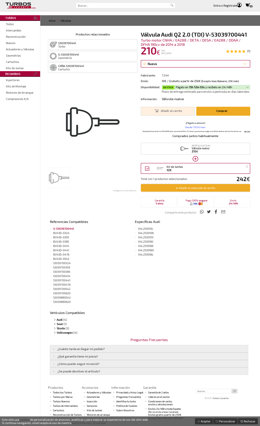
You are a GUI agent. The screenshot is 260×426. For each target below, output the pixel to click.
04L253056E (146, 245)
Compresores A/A (17, 98)
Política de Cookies (126, 405)
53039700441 (61, 280)
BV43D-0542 (61, 258)
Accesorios (90, 387)
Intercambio (13, 30)
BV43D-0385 (61, 241)
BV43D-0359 (61, 237)
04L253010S (145, 237)
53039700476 (61, 284)
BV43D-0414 (61, 245)
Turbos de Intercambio (65, 405)
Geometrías (13, 55)
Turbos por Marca (62, 396)
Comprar (222, 110)
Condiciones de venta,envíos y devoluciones (160, 403)
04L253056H (146, 250)
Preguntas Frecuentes (128, 396)
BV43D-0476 (61, 254)
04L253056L (146, 254)
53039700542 (61, 288)
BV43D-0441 (61, 250)
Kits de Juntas (15, 68)
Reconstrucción (16, 36)
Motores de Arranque (19, 92)
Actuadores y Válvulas (20, 49)
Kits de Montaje (16, 86)
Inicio (52, 20)
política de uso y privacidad (89, 423)
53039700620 (61, 293)
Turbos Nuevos (61, 401)
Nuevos (10, 43)
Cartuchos (12, 61)
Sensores (92, 405)
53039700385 (61, 271)
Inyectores (13, 80)
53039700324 (62, 263)
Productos (55, 387)
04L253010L (145, 228)
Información (120, 387)
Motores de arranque (98, 414)
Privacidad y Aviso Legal (129, 392)
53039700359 (61, 267)
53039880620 (62, 301)
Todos (10, 24)
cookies (24, 419)
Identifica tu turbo (126, 401)
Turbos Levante (220, 398)
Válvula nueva (173, 99)
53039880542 (62, 297)
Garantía (149, 387)
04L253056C (146, 241)
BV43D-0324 (61, 233)
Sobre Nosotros (125, 410)
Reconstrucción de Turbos (67, 414)
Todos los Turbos (62, 392)
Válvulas (65, 20)
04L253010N (146, 233)
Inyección (92, 401)
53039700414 (61, 276)
